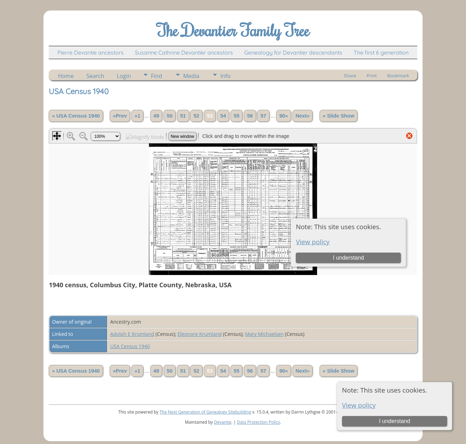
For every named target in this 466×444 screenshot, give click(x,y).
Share (350, 75)
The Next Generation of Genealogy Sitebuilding (205, 412)
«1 (137, 116)
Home (66, 76)
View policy (359, 405)
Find (156, 76)
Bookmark (398, 75)
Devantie (223, 422)
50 (169, 116)
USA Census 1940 (130, 346)
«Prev (120, 116)
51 (183, 116)
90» (283, 116)
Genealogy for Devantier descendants (293, 52)
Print (371, 75)
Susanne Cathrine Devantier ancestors (184, 52)
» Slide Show (338, 116)
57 (263, 116)
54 (223, 116)
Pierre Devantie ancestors (90, 52)
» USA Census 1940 (76, 116)
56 (250, 116)
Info (225, 76)
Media (191, 76)
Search (95, 76)
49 (156, 116)
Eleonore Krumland (200, 334)
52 (196, 116)
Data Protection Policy (258, 422)
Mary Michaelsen (264, 334)
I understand (394, 421)
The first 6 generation (381, 52)
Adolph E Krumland (132, 334)
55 (236, 116)
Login (124, 76)
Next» (303, 116)
